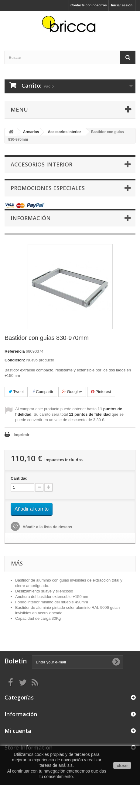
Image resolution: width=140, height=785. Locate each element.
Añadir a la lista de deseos (47, 527)
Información (31, 218)
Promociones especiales (48, 188)
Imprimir (21, 434)
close (122, 765)
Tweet (16, 391)
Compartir (43, 391)
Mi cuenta (18, 730)
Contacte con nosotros (88, 5)
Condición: (15, 360)
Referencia (15, 351)
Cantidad (19, 478)
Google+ (72, 391)
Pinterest (101, 391)
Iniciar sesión (121, 5)
